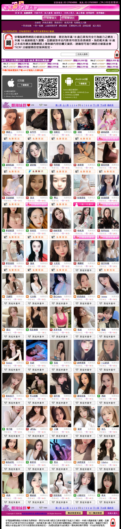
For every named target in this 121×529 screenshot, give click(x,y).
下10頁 (103, 105)
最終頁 (110, 105)
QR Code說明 (112, 70)
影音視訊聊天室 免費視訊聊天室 (34, 513)
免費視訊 (20, 132)
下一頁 (96, 105)
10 (91, 105)
